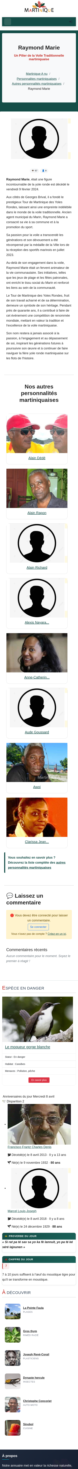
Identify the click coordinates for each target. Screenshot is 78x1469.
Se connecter (38, 926)
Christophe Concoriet (37, 1401)
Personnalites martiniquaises (37, 79)
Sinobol (28, 1424)
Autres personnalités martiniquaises (36, 83)
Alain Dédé (37, 458)
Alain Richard (37, 567)
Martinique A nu (36, 74)
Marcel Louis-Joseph (22, 1211)
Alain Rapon (36, 513)
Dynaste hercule (34, 1377)
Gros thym (30, 1331)
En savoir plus (39, 1080)
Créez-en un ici (57, 933)
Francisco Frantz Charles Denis (29, 1147)
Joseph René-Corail (36, 1354)
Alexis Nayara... (37, 622)
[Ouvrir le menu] (7, 21)
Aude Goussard (37, 732)
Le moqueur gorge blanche (27, 1047)
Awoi (37, 787)
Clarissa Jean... (37, 842)
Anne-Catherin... (37, 677)
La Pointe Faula (33, 1307)
